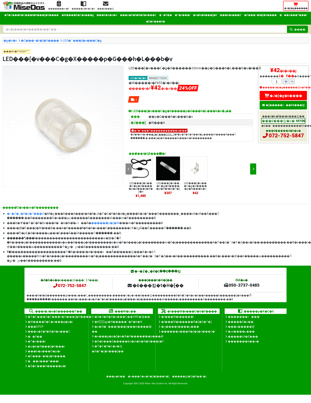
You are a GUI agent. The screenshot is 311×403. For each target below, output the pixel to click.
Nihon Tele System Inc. (156, 383)
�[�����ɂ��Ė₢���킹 (283, 105)
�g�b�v (10, 40)
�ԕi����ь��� (241, 331)
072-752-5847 (286, 136)
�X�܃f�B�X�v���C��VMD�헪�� (122, 317)
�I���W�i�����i (177, 317)
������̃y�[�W (105, 223)
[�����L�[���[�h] (145, 29)
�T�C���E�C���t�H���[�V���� (31, 15)
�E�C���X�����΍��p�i (47, 366)
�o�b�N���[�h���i (46, 346)
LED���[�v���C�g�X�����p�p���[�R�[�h (141, 187)
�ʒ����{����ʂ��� (180, 326)
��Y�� (165, 15)
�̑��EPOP (35, 326)
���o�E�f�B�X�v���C (138, 15)
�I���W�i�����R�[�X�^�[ (186, 322)
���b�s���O (230, 15)
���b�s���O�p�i (44, 351)
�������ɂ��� (244, 317)
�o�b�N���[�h (205, 15)
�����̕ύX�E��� (243, 336)
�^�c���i (182, 15)
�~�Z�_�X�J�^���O (25, 213)
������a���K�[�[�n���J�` (189, 331)
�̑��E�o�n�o (106, 15)
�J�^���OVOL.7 (162, 134)
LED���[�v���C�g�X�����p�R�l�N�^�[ (168, 185)
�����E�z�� (241, 322)
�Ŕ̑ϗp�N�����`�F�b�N (118, 322)
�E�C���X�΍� (155, 21)
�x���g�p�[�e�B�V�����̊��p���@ (128, 336)
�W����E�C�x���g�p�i (50, 322)
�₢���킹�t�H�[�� (155, 285)
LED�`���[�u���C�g (82, 40)
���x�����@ (241, 326)
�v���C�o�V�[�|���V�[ (148, 376)
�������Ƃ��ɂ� (243, 341)
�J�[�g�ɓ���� (283, 95)
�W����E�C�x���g (77, 15)
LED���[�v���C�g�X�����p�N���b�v (195, 185)
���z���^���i (293, 15)
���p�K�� (115, 376)
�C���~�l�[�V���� (260, 15)
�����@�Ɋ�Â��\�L (189, 376)
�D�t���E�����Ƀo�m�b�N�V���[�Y (129, 341)
